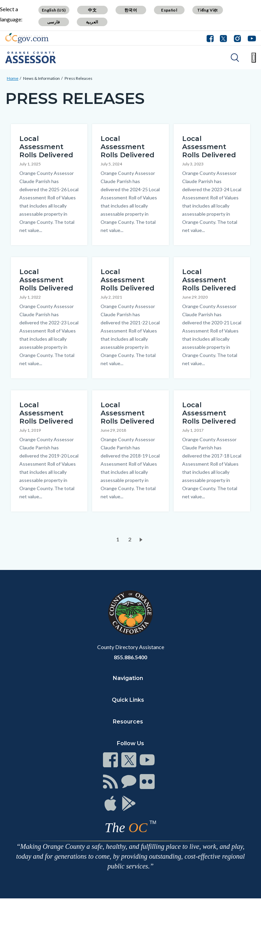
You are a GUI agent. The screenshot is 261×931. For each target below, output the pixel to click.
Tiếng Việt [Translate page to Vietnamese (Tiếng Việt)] (207, 10)
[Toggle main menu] (253, 57)
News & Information (41, 78)
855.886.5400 (130, 657)
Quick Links (128, 700)
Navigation (128, 678)
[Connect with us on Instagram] (237, 38)
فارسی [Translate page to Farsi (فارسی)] (53, 21)
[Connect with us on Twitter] (223, 38)
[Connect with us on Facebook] (212, 38)
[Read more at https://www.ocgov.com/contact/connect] (110, 759)
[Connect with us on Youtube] (250, 38)
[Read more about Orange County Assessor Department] (30, 57)
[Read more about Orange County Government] (27, 38)
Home (12, 78)
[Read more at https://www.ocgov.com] (130, 612)
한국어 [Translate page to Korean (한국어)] (130, 10)
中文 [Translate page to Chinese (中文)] (92, 10)
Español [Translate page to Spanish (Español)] (169, 10)
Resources (128, 721)
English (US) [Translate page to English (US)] (54, 10)
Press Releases (78, 78)
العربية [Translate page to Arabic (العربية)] (92, 21)
